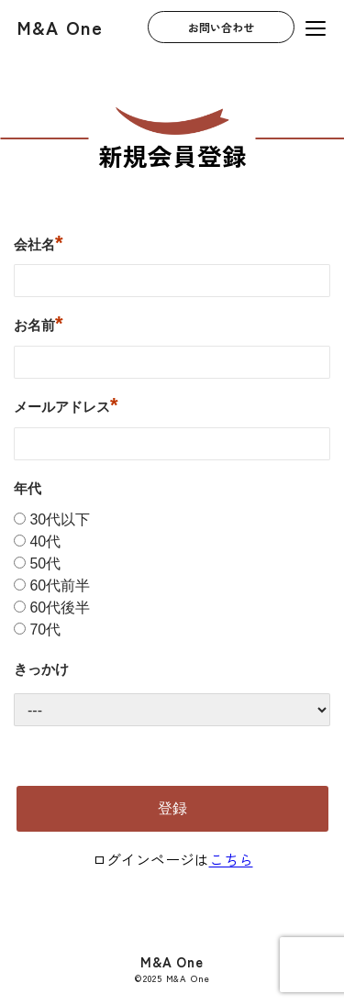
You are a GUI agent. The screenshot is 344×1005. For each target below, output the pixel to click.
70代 (45, 629)
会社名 (38, 242)
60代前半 (59, 585)
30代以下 (59, 519)
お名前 (38, 323)
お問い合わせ (221, 27)
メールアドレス (66, 404)
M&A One (60, 27)
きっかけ (41, 669)
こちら (231, 859)
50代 (45, 563)
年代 (27, 488)
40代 (45, 541)
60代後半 (59, 607)
